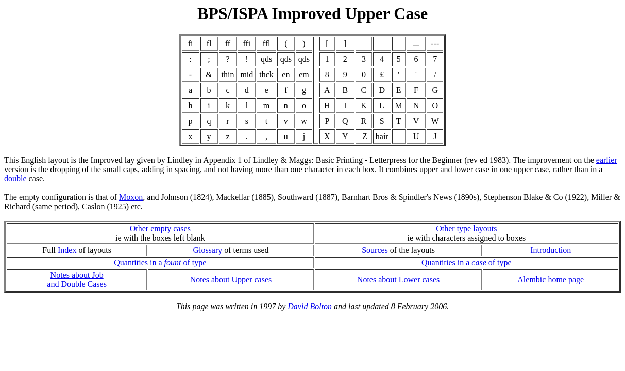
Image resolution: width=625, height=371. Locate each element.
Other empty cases (160, 228)
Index (67, 250)
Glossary (207, 250)
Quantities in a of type (160, 262)
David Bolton (310, 306)
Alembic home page (550, 279)
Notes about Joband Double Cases (77, 280)
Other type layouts (466, 228)
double (15, 178)
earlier (606, 160)
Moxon (131, 197)
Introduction (550, 250)
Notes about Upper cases (231, 279)
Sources (375, 250)
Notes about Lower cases (398, 279)
